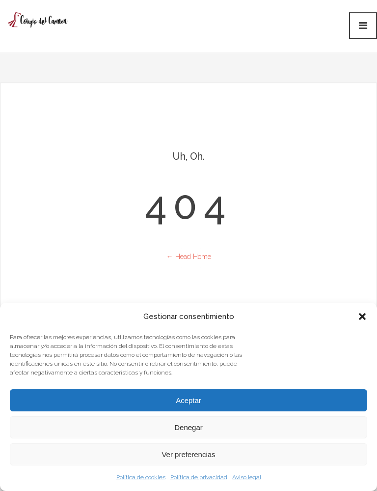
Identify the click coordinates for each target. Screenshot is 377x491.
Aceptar (188, 400)
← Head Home (188, 256)
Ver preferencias (188, 454)
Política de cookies (140, 477)
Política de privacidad (198, 477)
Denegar (188, 427)
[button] (362, 316)
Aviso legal (246, 477)
